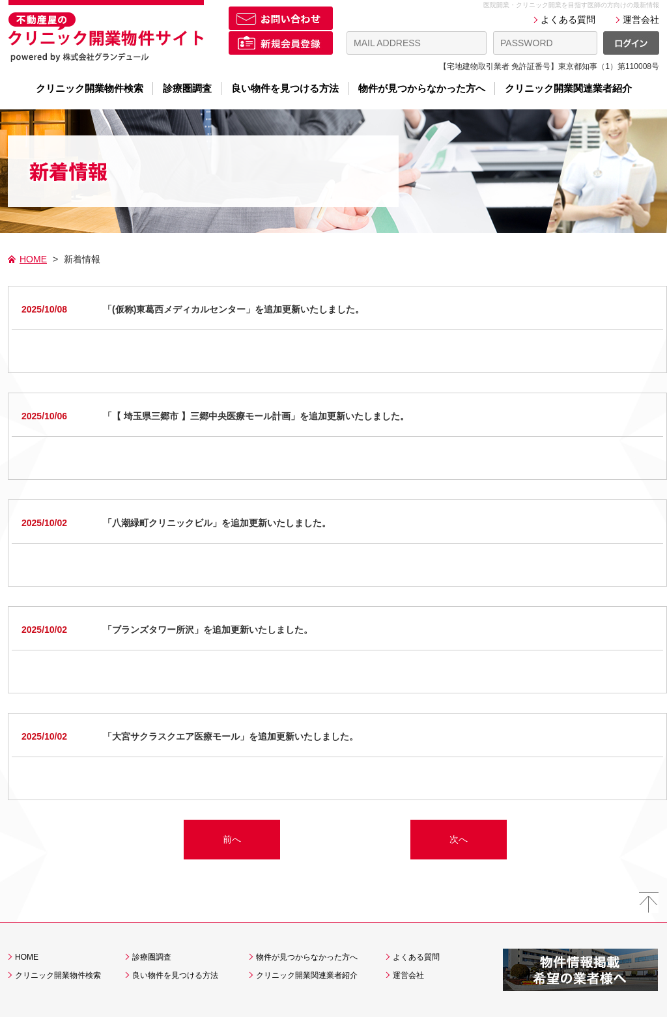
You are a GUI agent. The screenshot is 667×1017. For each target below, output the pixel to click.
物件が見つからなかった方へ (421, 88)
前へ (232, 839)
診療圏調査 (187, 88)
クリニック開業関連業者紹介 (568, 88)
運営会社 (641, 19)
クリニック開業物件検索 (89, 88)
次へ (458, 839)
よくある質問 (568, 19)
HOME (33, 259)
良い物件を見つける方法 (285, 88)
